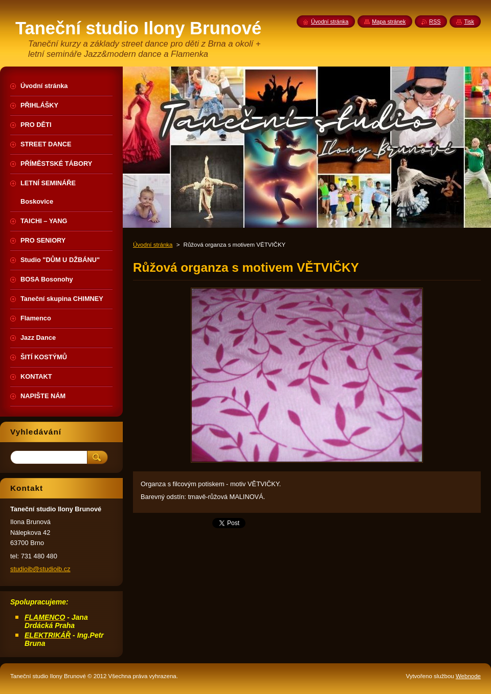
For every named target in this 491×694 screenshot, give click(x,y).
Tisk (469, 21)
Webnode (468, 676)
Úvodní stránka (152, 245)
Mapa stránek (389, 21)
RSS (434, 21)
